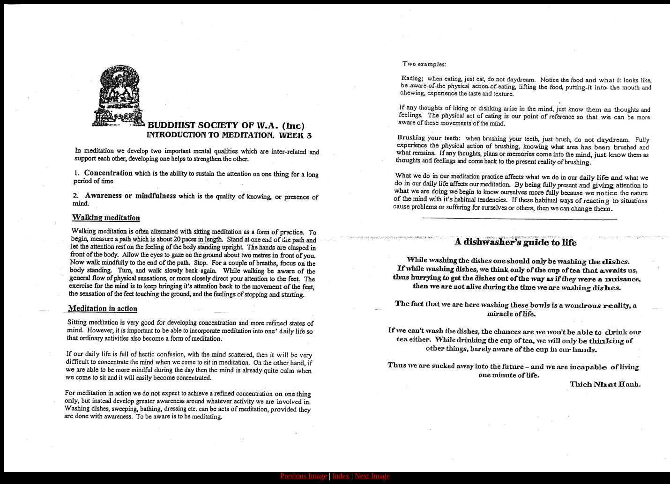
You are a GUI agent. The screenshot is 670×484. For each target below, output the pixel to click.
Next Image (372, 476)
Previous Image (303, 476)
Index (340, 476)
